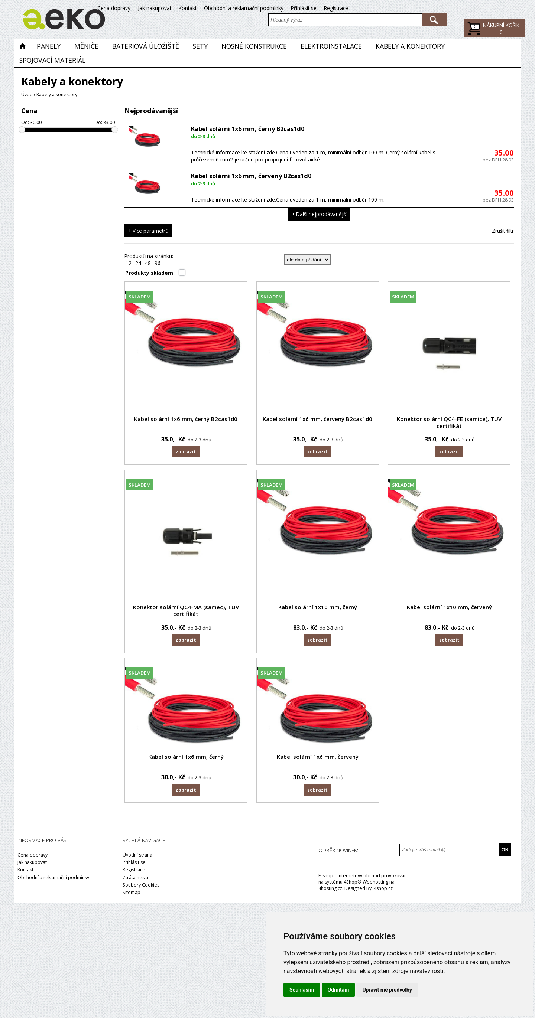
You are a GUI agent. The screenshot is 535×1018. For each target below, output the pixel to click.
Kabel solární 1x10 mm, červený (452, 607)
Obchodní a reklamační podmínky (418, 8)
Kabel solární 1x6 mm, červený (319, 759)
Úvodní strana (137, 857)
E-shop (325, 878)
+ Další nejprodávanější (319, 214)
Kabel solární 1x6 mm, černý (186, 759)
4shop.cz (383, 890)
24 (138, 263)
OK (505, 852)
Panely (49, 46)
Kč (501, 32)
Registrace (511, 8)
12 (129, 263)
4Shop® (352, 884)
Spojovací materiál (52, 60)
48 (148, 263)
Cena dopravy (288, 8)
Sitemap (131, 894)
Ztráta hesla (135, 880)
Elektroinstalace (331, 46)
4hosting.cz (330, 890)
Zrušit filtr (503, 230)
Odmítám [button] (338, 990)
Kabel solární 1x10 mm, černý (319, 607)
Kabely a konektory (410, 46)
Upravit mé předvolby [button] (387, 990)
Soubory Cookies (141, 887)
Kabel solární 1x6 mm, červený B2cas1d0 (251, 176)
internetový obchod (359, 878)
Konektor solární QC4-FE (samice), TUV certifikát (452, 422)
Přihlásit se (479, 8)
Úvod (27, 94)
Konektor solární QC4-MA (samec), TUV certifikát (186, 611)
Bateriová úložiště (145, 46)
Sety (200, 46)
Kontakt (363, 8)
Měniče (86, 46)
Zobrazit (186, 452)
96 (157, 263)
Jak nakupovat (329, 8)
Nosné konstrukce (254, 46)
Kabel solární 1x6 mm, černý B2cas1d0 (247, 129)
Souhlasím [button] (301, 990)
